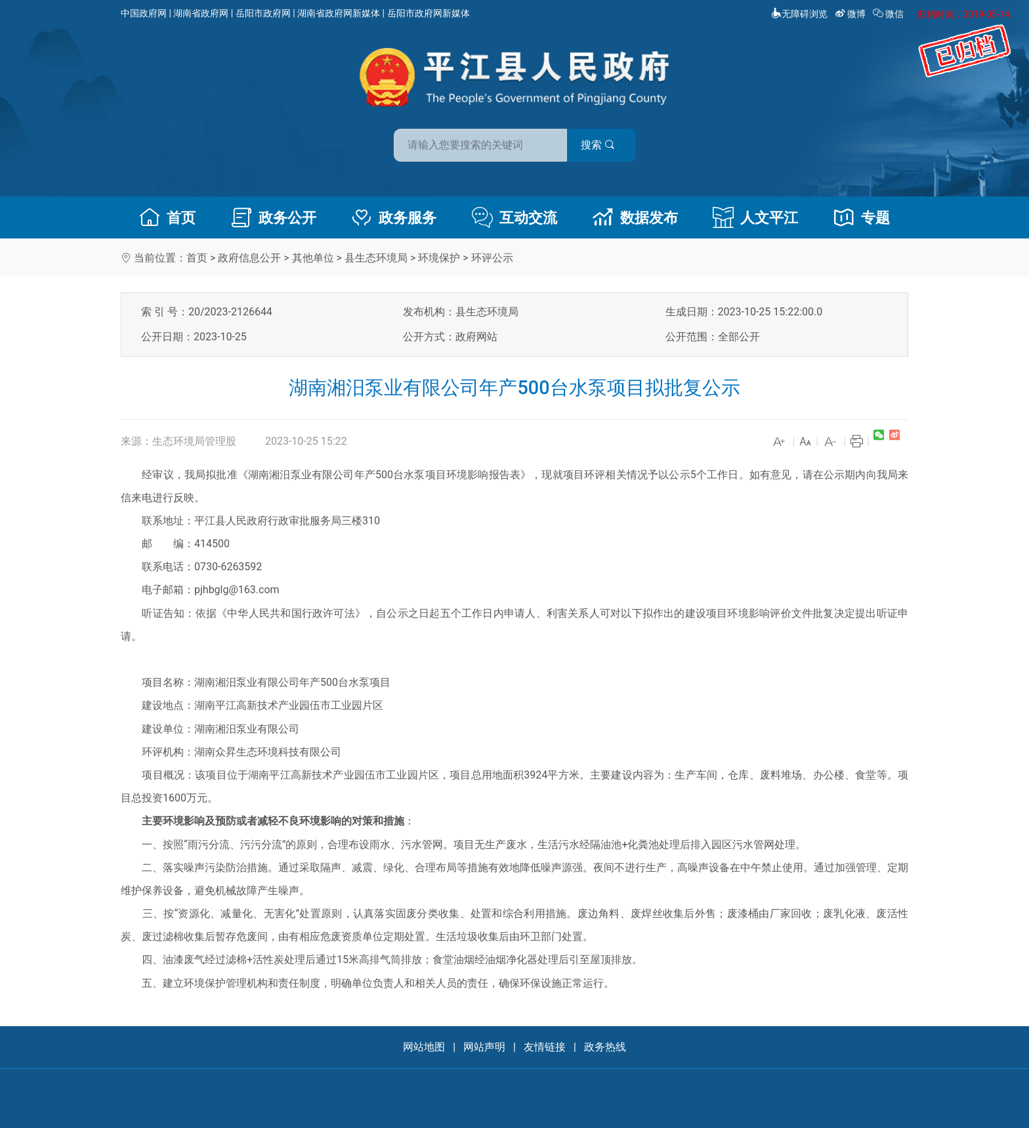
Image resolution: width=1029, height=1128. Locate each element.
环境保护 (439, 258)
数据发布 (635, 217)
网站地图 (424, 1047)
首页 (167, 217)
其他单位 (313, 258)
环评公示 (492, 258)
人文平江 (755, 217)
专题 (861, 217)
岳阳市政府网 (263, 13)
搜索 (608, 143)
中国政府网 (144, 13)
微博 (851, 14)
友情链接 (545, 1047)
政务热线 (605, 1047)
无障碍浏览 (799, 14)
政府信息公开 (249, 258)
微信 (889, 14)
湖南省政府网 (200, 13)
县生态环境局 (376, 258)
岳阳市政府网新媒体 (428, 13)
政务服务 (393, 217)
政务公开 (273, 217)
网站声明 (484, 1047)
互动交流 (514, 217)
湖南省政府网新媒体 (338, 13)
